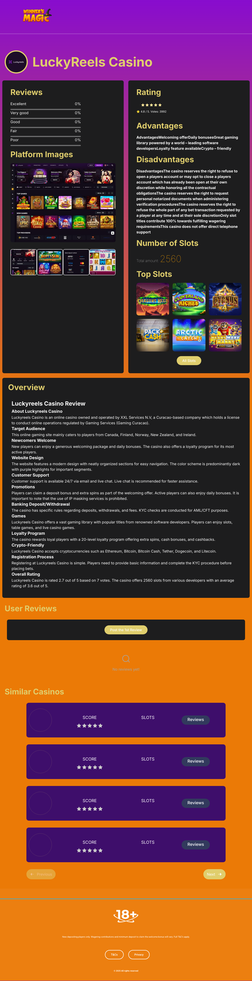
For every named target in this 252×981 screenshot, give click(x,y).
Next (214, 873)
